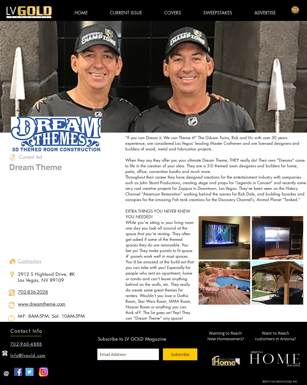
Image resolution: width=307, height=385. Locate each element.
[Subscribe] (180, 354)
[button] (224, 238)
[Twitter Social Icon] (29, 372)
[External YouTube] (61, 217)
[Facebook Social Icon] (18, 372)
